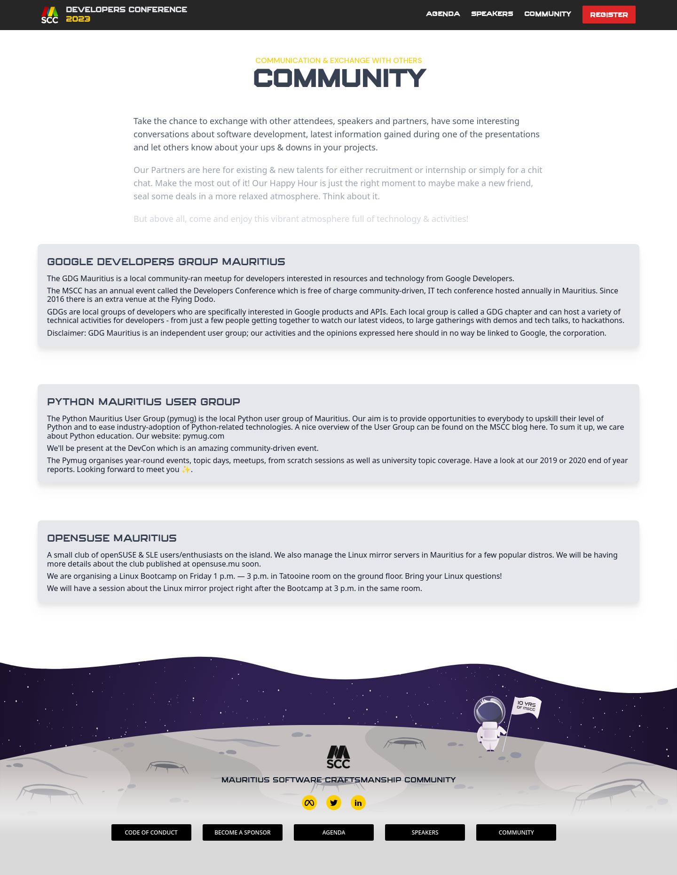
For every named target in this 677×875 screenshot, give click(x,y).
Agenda (443, 14)
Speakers (492, 14)
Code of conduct (151, 832)
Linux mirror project (198, 588)
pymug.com (204, 436)
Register (609, 15)
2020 (577, 460)
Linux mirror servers (383, 555)
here (537, 427)
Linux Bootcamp (148, 576)
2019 (549, 460)
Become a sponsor (242, 832)
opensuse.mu (216, 564)
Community (547, 14)
